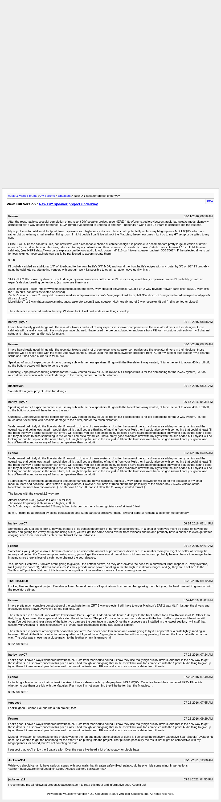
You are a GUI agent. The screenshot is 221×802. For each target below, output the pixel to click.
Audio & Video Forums (22, 195)
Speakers (64, 195)
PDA (210, 201)
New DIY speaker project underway (68, 204)
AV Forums (47, 195)
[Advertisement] (110, 14)
